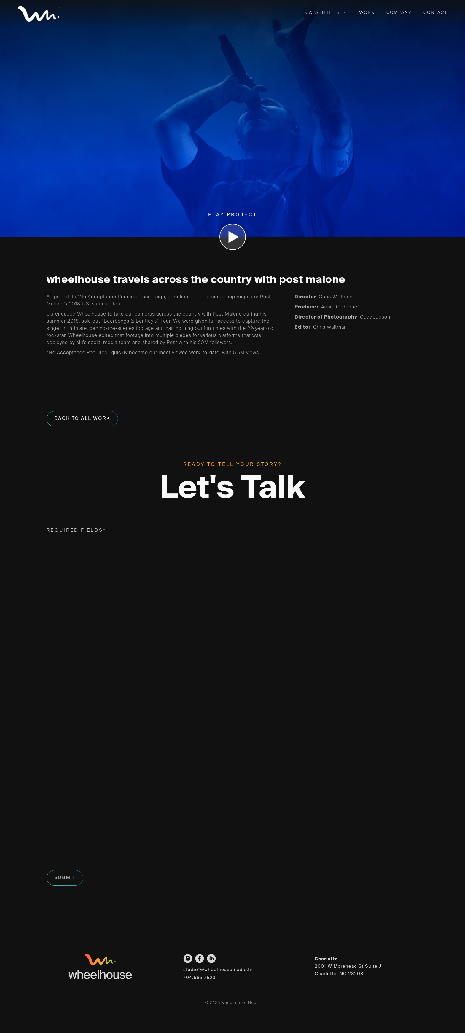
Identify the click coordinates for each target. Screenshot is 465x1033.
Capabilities (322, 12)
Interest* (63, 666)
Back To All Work (82, 418)
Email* (58, 614)
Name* (57, 554)
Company (399, 12)
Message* (63, 773)
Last (245, 581)
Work (367, 12)
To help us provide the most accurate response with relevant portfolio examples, (209, 735)
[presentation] (92, 850)
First (52, 581)
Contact (435, 12)
